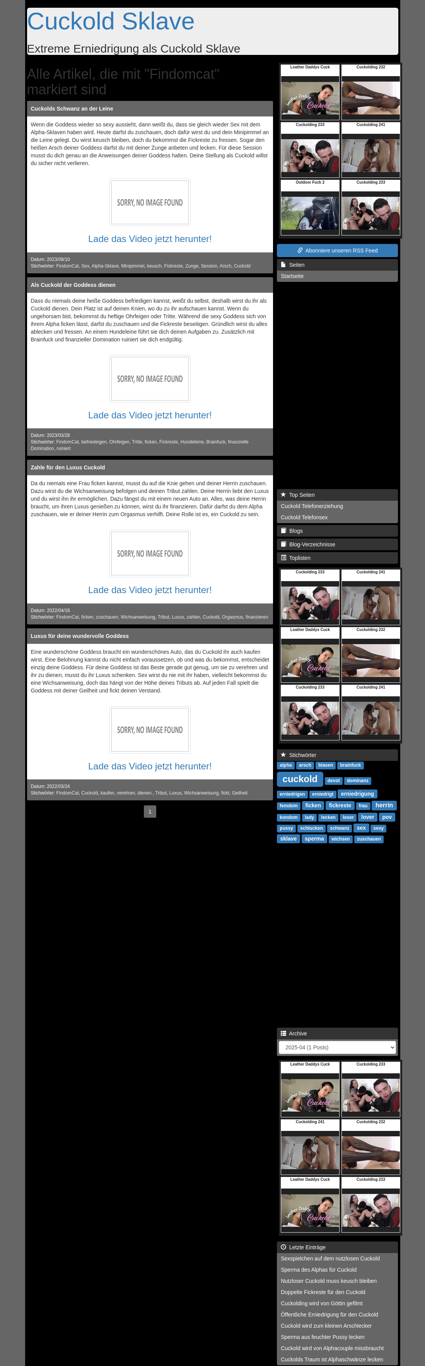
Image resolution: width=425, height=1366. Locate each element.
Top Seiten (298, 495)
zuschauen (107, 617)
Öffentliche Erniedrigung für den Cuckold (329, 1314)
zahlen (193, 617)
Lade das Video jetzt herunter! (150, 239)
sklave (288, 839)
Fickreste (173, 266)
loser (348, 817)
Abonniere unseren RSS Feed (337, 250)
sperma (314, 839)
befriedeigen (93, 442)
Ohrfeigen (119, 442)
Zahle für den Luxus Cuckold (68, 467)
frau (363, 805)
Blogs (292, 531)
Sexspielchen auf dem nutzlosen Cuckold (330, 1258)
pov (387, 817)
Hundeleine (192, 442)
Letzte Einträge (303, 1247)
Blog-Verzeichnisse (308, 544)
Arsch (225, 266)
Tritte (137, 442)
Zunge (191, 266)
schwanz (339, 828)
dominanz (358, 780)
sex (361, 828)
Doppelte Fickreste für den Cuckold (323, 1292)
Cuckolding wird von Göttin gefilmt (322, 1303)
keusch (154, 266)
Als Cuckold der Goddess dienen (73, 285)
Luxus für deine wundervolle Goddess (80, 636)
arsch (305, 765)
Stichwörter (298, 755)
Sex (85, 266)
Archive (294, 1033)
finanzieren (257, 617)
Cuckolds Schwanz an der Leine (72, 109)
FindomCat (67, 266)
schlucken (311, 828)
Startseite (292, 276)
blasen (325, 765)
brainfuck (350, 765)
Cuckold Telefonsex (304, 517)
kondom (289, 817)
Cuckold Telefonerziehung (312, 506)
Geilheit (239, 793)
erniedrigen (292, 794)
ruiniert (63, 448)
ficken (151, 442)
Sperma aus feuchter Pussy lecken (322, 1337)
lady (309, 817)
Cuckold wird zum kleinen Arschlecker (326, 1326)
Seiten (292, 265)
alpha (286, 765)
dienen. (145, 793)
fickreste (340, 805)
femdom (289, 805)
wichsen (340, 839)
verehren (126, 793)
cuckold (300, 779)
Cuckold (242, 266)
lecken (328, 817)
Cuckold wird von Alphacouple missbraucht (332, 1348)
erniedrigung (357, 794)
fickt (225, 793)
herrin (384, 805)
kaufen (107, 793)
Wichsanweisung (138, 617)
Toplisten (296, 558)
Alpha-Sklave (105, 266)
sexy (379, 828)
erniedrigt (322, 794)
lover (367, 817)
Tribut (163, 617)
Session (209, 266)
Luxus (178, 617)
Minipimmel (132, 266)
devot (334, 780)
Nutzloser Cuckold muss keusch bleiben (329, 1281)
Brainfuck (216, 442)
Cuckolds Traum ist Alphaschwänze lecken (332, 1359)
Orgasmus (232, 617)
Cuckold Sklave (111, 20)
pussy (286, 828)
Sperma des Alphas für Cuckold (319, 1270)
